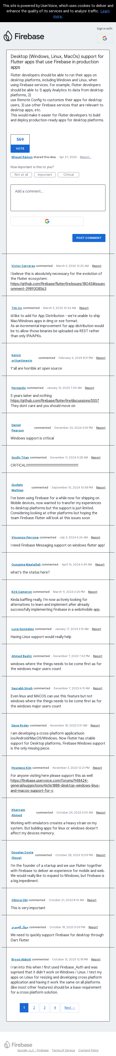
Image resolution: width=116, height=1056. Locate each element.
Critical (71, 175)
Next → (70, 1008)
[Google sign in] (104, 38)
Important (47, 175)
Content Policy (88, 1050)
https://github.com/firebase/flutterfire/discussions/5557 (55, 400)
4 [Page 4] (55, 1008)
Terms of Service (63, 1050)
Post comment (88, 238)
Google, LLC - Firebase (33, 1050)
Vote (20, 148)
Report (96, 266)
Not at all (23, 175)
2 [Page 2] (34, 1008)
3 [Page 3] (44, 1008)
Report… (85, 157)
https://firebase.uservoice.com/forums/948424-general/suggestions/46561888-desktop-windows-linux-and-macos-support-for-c (55, 785)
